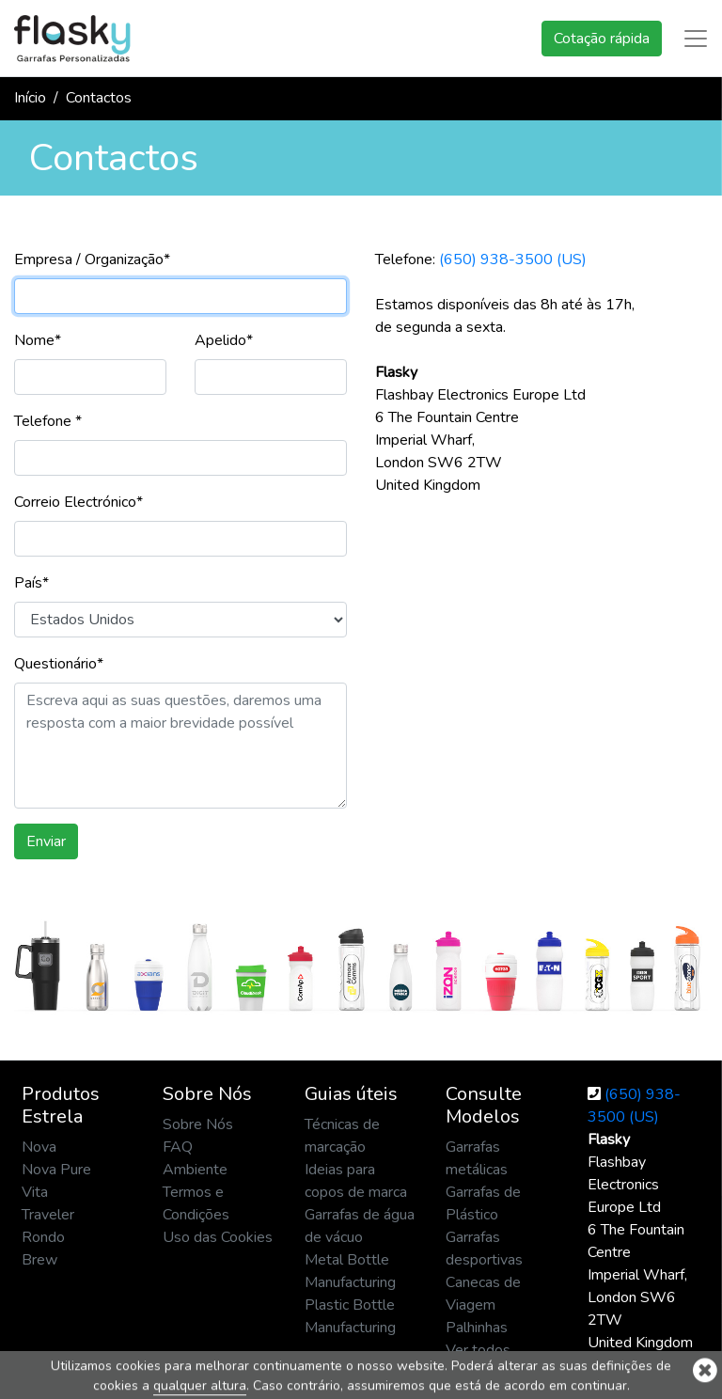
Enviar (46, 841)
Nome (37, 340)
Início (30, 97)
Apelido (224, 340)
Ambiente (195, 1169)
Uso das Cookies (218, 1237)
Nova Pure (56, 1169)
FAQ (178, 1147)
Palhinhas (477, 1327)
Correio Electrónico (78, 502)
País (31, 583)
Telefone (48, 421)
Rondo (43, 1237)
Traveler (48, 1214)
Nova (39, 1147)
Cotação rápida (602, 38)
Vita (35, 1192)
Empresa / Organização (92, 259)
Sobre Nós (198, 1124)
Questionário (58, 663)
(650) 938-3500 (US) (513, 259)
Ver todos (478, 1350)
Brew (39, 1260)
